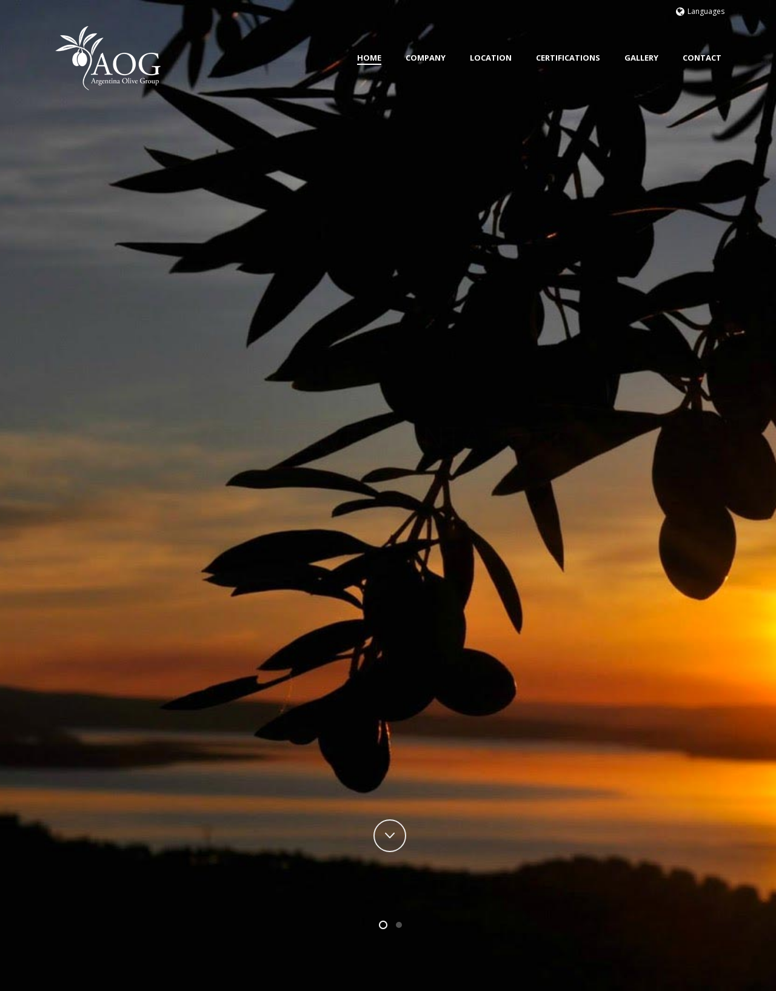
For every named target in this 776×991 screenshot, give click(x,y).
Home (369, 57)
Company (426, 57)
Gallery (641, 57)
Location (491, 57)
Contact (702, 57)
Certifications (568, 57)
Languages (700, 11)
